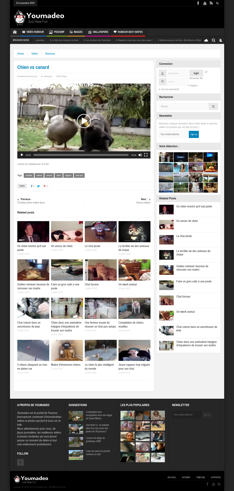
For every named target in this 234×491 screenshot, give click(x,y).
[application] (84, 121)
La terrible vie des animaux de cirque (193, 252)
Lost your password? (170, 89)
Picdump (57, 32)
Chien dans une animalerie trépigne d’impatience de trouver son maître (66, 326)
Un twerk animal (128, 284)
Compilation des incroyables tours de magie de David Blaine (99, 415)
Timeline (200, 477)
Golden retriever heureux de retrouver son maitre (33, 286)
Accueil (172, 477)
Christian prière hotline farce (50, 200)
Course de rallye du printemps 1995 (95, 440)
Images (76, 32)
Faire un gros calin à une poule (194, 281)
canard (49, 175)
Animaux (50, 54)
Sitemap (186, 477)
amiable (29, 175)
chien (58, 175)
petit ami (79, 175)
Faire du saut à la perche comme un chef (98, 453)
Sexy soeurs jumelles (42, 40)
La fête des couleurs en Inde (72, 40)
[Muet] (140, 155)
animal (39, 175)
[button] (84, 121)
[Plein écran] (146, 155)
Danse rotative (117, 200)
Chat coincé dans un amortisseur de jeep (29, 324)
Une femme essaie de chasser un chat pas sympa (100, 324)
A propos (216, 477)
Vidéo (34, 54)
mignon (68, 175)
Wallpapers (98, 32)
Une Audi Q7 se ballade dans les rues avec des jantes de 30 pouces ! (97, 428)
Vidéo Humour (33, 32)
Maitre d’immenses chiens (65, 365)
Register (194, 85)
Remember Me (196, 78)
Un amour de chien (62, 246)
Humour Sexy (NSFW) (128, 32)
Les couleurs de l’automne (105, 40)
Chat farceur (92, 284)
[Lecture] (22, 155)
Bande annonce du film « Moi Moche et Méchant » (191, 40)
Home (20, 54)
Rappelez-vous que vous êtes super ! (142, 40)
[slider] (81, 155)
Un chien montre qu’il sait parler (194, 206)
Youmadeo (23, 413)
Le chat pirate (92, 246)
